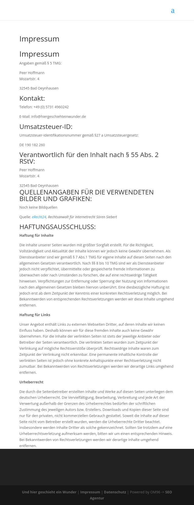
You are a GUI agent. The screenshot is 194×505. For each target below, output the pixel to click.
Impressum (90, 492)
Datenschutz (115, 492)
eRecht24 (39, 216)
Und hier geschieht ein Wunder (49, 492)
